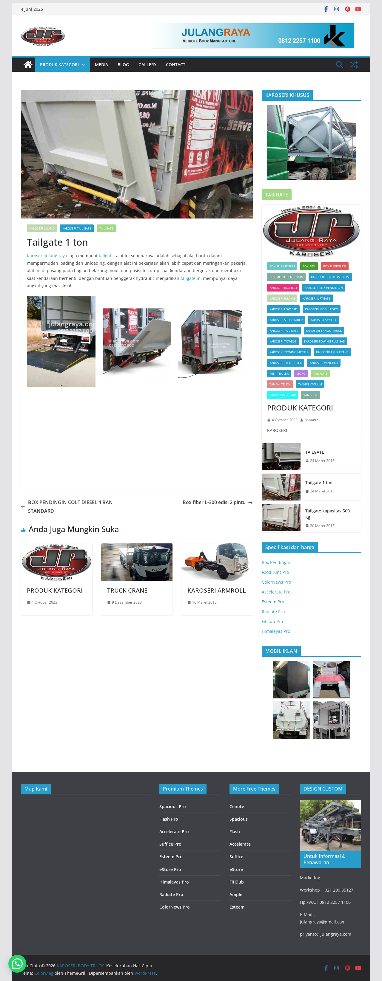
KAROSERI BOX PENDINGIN (324, 288)
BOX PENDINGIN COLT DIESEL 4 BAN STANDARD (67, 506)
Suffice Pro (170, 844)
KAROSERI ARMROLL (216, 590)
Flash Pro (168, 819)
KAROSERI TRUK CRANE (332, 352)
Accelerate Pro (276, 592)
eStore (236, 869)
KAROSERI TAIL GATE (76, 228)
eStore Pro (170, 869)
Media (101, 64)
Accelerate (240, 844)
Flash (234, 831)
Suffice (236, 856)
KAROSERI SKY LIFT (323, 320)
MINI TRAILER (279, 373)
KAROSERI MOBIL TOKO (321, 309)
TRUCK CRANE (127, 590)
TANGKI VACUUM (310, 384)
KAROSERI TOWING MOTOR (288, 352)
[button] (82, 65)
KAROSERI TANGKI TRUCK (324, 330)
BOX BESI (309, 266)
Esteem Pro (273, 602)
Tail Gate (106, 228)
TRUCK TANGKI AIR (282, 395)
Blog (123, 64)
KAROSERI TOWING (282, 341)
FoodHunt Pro (275, 572)
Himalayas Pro (276, 631)
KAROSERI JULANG (42, 228)
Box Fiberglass (334, 266)
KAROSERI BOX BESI (283, 288)
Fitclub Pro (272, 621)
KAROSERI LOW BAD (283, 309)
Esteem (236, 907)
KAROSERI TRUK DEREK (285, 363)
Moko (301, 373)
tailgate (106, 255)
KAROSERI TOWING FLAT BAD (324, 341)
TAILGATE (314, 452)
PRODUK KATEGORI (59, 64)
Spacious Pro (172, 806)
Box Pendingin (276, 562)
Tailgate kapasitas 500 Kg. (327, 514)
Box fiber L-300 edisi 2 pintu (218, 502)
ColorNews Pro (276, 582)
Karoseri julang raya (47, 255)
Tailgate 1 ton (318, 482)
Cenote (236, 806)
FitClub (236, 882)
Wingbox (311, 395)
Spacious (238, 819)
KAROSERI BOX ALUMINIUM (330, 277)
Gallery (147, 64)
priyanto (311, 419)
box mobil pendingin (286, 277)
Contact (175, 64)
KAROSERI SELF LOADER (286, 320)
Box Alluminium (282, 266)
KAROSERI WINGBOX (323, 363)
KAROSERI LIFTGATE (316, 298)
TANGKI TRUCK (279, 384)
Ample (235, 894)
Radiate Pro (273, 611)
